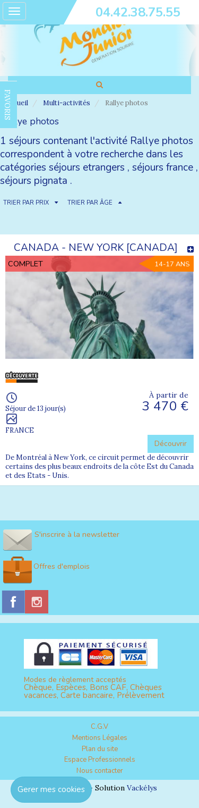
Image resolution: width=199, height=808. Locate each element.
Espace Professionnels (99, 759)
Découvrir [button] (170, 444)
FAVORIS (7, 104)
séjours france (162, 167)
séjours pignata (33, 181)
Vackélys (142, 788)
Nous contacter (99, 771)
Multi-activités (66, 102)
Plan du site (100, 749)
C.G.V (99, 726)
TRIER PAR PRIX (26, 203)
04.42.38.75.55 (138, 12)
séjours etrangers (87, 167)
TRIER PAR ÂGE (90, 203)
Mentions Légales (99, 738)
